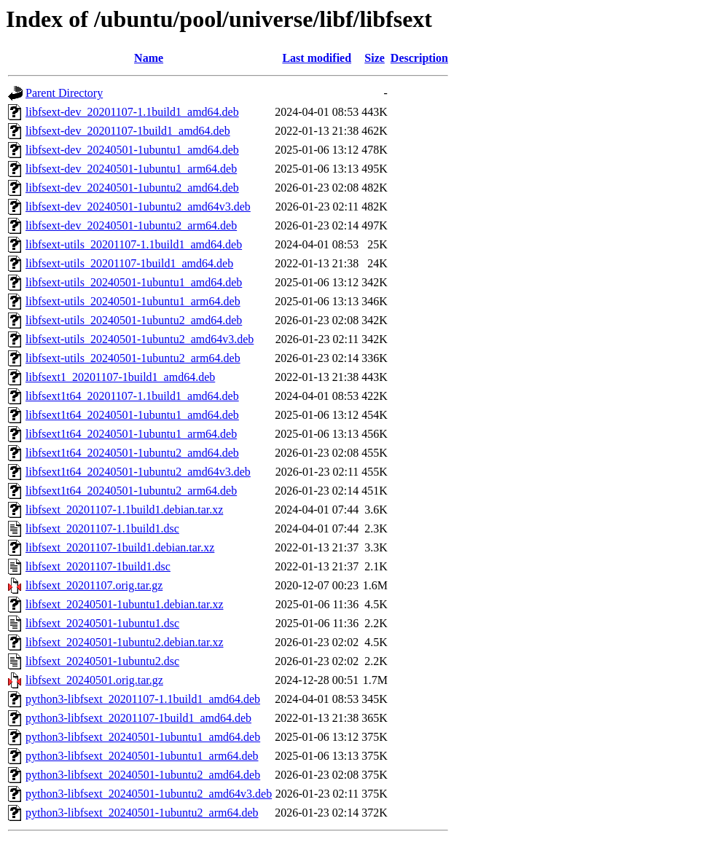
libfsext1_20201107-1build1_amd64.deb (120, 377)
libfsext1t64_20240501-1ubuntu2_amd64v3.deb (138, 471)
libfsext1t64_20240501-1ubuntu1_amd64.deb (132, 415)
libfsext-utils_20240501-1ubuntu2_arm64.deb (133, 358)
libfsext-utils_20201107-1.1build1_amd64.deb (134, 244)
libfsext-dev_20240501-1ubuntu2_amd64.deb (132, 187)
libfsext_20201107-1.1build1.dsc (102, 528)
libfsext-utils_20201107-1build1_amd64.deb (129, 263)
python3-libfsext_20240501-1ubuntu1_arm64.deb (142, 756)
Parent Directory (64, 93)
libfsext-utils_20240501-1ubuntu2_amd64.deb (134, 320)
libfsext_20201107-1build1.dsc (98, 566)
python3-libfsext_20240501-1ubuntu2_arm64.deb (142, 812)
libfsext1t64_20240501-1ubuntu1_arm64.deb (131, 434)
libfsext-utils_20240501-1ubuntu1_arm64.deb (133, 301)
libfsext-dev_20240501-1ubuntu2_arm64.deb (131, 225)
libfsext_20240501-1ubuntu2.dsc (102, 661)
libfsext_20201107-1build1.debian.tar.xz (120, 547)
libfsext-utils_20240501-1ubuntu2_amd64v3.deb (140, 339)
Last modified (316, 58)
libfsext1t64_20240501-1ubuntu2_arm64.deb (131, 490)
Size (374, 58)
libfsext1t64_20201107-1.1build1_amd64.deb (132, 396)
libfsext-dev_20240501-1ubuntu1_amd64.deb (132, 150)
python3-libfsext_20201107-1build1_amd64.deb (138, 718)
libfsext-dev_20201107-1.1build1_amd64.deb (132, 112)
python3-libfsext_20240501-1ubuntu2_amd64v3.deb (149, 793)
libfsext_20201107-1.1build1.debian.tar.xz (124, 509)
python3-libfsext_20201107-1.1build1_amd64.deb (143, 699)
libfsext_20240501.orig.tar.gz (94, 680)
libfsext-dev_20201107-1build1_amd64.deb (128, 131)
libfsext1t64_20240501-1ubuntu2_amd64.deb (132, 453)
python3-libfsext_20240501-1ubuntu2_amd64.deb (143, 775)
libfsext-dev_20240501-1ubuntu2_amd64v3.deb (138, 206)
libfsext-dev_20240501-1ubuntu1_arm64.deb (131, 168)
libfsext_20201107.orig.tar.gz (94, 585)
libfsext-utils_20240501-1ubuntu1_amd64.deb (134, 282)
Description (419, 58)
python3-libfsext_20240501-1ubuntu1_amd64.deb (143, 737)
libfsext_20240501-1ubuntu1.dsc (102, 623)
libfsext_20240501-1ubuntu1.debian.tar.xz (125, 604)
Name (148, 58)
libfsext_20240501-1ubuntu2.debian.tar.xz (125, 642)
